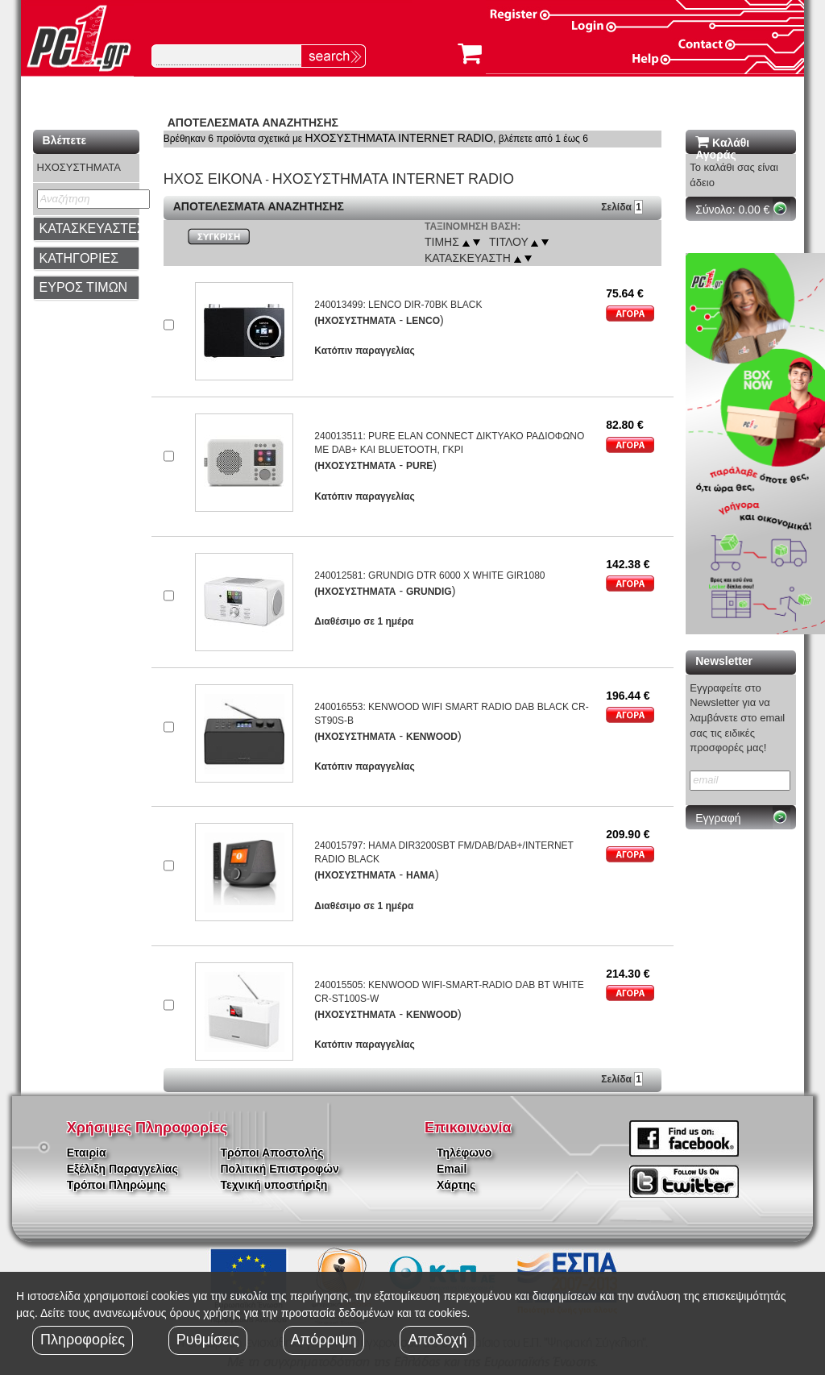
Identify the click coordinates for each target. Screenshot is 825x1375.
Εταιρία (86, 1152)
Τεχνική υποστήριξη (274, 1184)
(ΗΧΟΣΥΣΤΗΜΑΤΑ (355, 320)
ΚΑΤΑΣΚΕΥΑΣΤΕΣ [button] (92, 228)
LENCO (423, 320)
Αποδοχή (437, 1339)
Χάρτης (456, 1184)
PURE (419, 465)
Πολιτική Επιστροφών (280, 1168)
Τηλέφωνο (464, 1152)
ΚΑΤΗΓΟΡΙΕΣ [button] (78, 258)
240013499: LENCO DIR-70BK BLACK (398, 304)
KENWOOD (432, 736)
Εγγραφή (717, 818)
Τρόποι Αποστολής (272, 1152)
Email (451, 1168)
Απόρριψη (324, 1339)
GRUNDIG (429, 591)
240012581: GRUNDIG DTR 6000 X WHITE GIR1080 (429, 575)
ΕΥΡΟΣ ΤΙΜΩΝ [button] (83, 287)
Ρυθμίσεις (207, 1339)
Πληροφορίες (82, 1339)
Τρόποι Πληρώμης (116, 1184)
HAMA (420, 875)
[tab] (86, 229)
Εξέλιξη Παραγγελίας (122, 1168)
